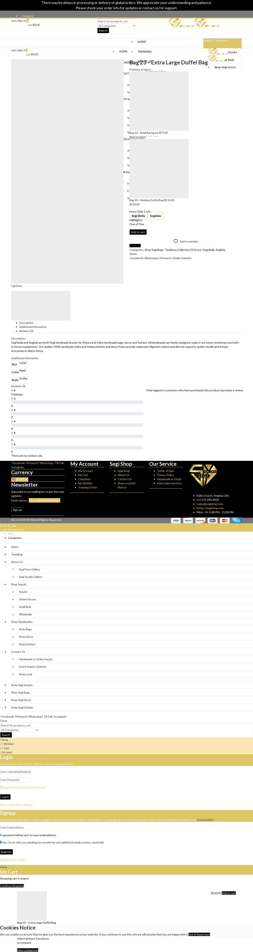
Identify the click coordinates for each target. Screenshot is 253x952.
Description (26, 322)
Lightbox (16, 285)
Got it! (193, 934)
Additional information (33, 326)
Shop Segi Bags (154, 249)
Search (103, 30)
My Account (85, 470)
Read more (203, 934)
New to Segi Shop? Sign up (16, 804)
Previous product (140, 69)
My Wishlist (85, 483)
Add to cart (138, 232)
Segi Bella (139, 216)
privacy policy (205, 819)
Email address (19, 500)
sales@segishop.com (210, 504)
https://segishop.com (210, 508)
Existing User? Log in (12, 859)
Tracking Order (87, 487)
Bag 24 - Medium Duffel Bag (146, 200)
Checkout (84, 479)
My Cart (83, 475)
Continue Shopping (12, 885)
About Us (123, 475)
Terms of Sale (165, 470)
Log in (5, 797)
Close (20, 529)
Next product (137, 137)
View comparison (27, 950)
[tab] (130, 323)
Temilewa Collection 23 (179, 249)
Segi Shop (124, 470)
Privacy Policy (165, 475)
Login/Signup (8, 529)
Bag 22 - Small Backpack (144, 132)
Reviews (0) (26, 331)
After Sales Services (169, 483)
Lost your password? (32, 787)
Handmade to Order (169, 479)
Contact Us (125, 479)
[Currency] (19, 479)
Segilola (155, 216)
